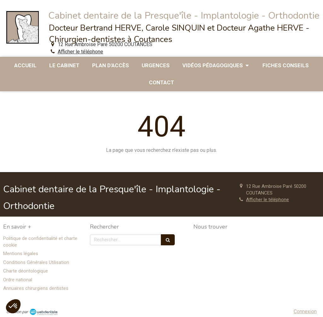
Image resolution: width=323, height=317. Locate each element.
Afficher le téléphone (80, 52)
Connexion (305, 311)
